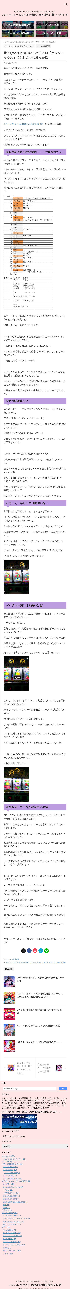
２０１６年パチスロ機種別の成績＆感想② (25, 132)
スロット (33, 974)
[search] (28, 1101)
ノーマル (45, 974)
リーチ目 (59, 974)
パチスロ (52, 974)
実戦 (64, 974)
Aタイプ (8, 974)
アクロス (15, 974)
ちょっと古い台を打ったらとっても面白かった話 (39, 1038)
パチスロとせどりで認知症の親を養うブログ (35, 15)
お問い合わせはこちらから (14, 1148)
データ (39, 974)
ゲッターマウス (24, 974)
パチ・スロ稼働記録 (12, 971)
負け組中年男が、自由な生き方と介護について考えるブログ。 (35, 1278)
